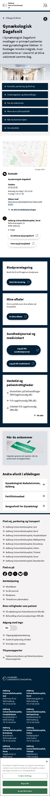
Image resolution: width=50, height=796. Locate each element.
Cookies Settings (25, 776)
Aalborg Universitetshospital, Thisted (23, 552)
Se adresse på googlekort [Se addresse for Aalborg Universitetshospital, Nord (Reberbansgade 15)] (22, 235)
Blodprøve (10, 595)
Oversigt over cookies (16, 643)
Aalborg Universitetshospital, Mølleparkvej (25, 539)
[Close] (47, 761)
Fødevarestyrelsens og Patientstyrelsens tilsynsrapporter (24, 657)
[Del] (45, 19)
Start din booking (17, 282)
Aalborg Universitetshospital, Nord (22, 531)
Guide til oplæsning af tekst (18, 639)
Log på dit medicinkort (19, 363)
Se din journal (12, 590)
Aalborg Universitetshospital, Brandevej (24, 543)
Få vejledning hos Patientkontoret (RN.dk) (25, 611)
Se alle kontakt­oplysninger (23, 209)
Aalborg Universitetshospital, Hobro (22, 548)
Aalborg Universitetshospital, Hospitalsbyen (26, 535)
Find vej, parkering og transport (21, 521)
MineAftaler (11, 586)
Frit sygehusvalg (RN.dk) (23, 400)
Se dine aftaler (15, 316)
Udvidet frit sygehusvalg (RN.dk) (23, 408)
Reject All (25, 783)
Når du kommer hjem (17, 119)
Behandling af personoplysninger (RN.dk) (25, 615)
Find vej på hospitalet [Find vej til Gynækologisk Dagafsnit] (20, 243)
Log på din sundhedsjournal (22, 350)
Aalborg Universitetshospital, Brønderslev (25, 560)
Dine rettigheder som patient (20, 606)
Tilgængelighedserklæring (18, 635)
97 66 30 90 (13, 187)
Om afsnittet (13, 127)
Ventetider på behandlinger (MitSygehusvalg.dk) (25, 393)
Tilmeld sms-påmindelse (17, 599)
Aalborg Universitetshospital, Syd (21, 526)
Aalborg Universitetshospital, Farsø (22, 556)
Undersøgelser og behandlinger (21, 94)
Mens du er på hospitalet (18, 111)
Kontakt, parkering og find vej (21, 86)
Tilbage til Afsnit (12, 18)
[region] (25, 777)
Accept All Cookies (25, 791)
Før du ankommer (15, 102)
